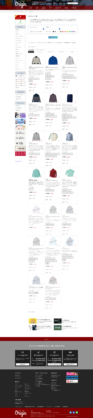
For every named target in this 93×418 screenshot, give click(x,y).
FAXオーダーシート (19, 99)
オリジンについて (19, 406)
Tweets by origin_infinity (18, 161)
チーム (37, 78)
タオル (17, 49)
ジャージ (26, 11)
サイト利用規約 (57, 406)
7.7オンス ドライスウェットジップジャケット (69, 67)
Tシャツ (17, 31)
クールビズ (32, 261)
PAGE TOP (46, 339)
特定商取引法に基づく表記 (29, 406)
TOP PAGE (16, 11)
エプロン (17, 51)
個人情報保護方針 (40, 406)
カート (66, 3)
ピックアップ (18, 373)
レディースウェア (18, 40)
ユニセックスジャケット (36, 105)
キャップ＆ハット (19, 47)
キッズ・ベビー (18, 42)
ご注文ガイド (18, 105)
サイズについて (54, 382)
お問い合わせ (18, 110)
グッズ (17, 66)
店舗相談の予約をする (70, 364)
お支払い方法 (53, 384)
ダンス (48, 298)
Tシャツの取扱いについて (39, 383)
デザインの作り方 (38, 376)
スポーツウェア (18, 38)
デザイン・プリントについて (41, 373)
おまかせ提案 (18, 96)
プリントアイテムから (19, 94)
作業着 (36, 292)
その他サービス (54, 388)
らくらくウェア (69, 143)
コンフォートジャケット (69, 180)
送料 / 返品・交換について (55, 385)
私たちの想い (17, 375)
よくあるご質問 (18, 107)
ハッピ (17, 58)
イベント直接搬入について (55, 390)
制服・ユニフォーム (19, 53)
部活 (30, 81)
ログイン (61, 3)
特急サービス (53, 387)
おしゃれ (31, 153)
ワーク (31, 115)
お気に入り (50, 3)
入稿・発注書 (18, 399)
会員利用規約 (65, 406)
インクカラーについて (39, 379)
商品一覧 (21, 11)
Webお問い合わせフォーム (55, 375)
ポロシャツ (17, 33)
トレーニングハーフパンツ (69, 105)
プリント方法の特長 (38, 378)
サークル (48, 78)
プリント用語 (37, 386)
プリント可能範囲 (38, 381)
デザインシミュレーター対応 (35, 31)
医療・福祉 (17, 55)
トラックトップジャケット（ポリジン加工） (53, 105)
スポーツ (31, 78)
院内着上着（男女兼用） (36, 180)
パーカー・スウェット (19, 36)
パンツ (17, 64)
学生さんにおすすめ (50, 76)
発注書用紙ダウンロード (19, 403)
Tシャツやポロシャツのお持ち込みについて (42, 384)
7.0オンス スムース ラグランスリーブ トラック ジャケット (36, 67)
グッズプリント (17, 378)
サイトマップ (49, 406)
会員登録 (55, 3)
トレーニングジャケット (36, 143)
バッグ (17, 44)
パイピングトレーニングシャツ (53, 180)
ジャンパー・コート (19, 60)
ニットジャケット (53, 143)
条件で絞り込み (53, 37)
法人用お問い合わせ (54, 376)
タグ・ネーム (18, 69)
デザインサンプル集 (38, 375)
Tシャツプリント (18, 376)
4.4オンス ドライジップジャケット (53, 67)
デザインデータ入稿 (18, 401)
